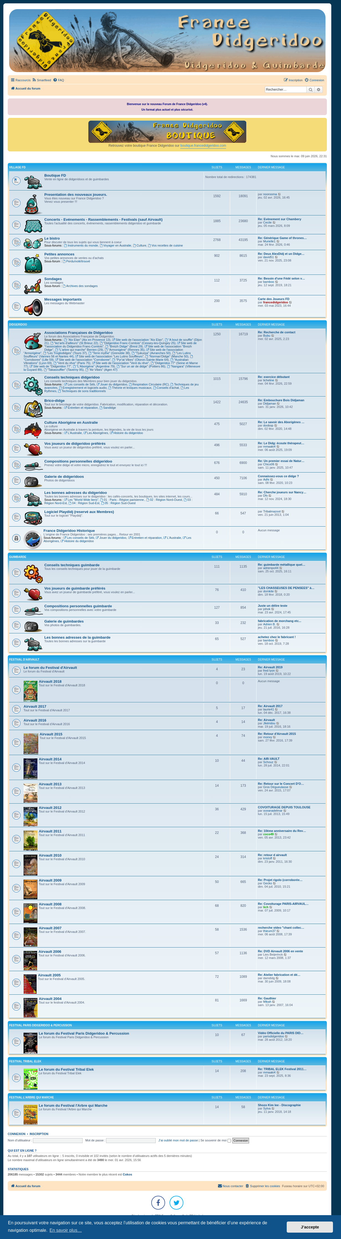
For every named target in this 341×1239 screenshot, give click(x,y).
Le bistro (52, 238)
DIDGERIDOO (18, 324)
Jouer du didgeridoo (112, 384)
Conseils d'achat (166, 387)
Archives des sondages (80, 286)
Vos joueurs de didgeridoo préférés (75, 443)
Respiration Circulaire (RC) (149, 384)
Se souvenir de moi (216, 1140)
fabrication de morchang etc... (279, 621)
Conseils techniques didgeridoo (72, 377)
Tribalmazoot (272, 511)
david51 (268, 257)
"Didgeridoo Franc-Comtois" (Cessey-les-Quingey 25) (138, 343)
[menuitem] (41, 80)
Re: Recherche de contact (276, 332)
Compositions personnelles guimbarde (78, 606)
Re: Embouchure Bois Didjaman (281, 400)
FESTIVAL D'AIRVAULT (24, 659)
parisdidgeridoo (273, 1036)
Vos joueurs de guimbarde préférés (74, 588)
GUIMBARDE (17, 556)
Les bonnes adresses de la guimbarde (77, 637)
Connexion (16, 1134)
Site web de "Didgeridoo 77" (50, 366)
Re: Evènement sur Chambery (279, 219)
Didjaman (269, 403)
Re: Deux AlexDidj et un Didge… (281, 253)
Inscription (39, 1134)
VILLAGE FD (17, 167)
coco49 (268, 834)
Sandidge (107, 407)
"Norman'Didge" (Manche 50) (166, 356)
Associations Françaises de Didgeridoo (78, 333)
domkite (268, 591)
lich (265, 907)
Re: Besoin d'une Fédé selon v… (281, 278)
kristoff (267, 858)
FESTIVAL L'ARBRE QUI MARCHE (31, 1097)
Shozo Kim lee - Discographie (279, 1105)
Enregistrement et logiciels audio (83, 387)
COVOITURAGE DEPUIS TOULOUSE (284, 807)
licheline (268, 380)
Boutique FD (55, 175)
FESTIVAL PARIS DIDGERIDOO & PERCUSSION (40, 1025)
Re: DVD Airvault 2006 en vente (280, 951)
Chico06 (268, 464)
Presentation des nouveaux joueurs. (75, 194)
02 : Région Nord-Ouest (164, 499)
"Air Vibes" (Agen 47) (101, 369)
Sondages (53, 279)
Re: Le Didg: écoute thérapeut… (281, 443)
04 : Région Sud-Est (83, 503)
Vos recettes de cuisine (165, 245)
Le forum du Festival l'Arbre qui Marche (73, 1105)
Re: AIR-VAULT (269, 758)
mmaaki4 (269, 446)
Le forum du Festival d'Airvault (50, 668)
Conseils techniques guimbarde (71, 565)
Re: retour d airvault (272, 855)
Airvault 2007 (50, 928)
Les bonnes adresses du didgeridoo (75, 493)
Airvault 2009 (50, 880)
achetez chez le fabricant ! (277, 637)
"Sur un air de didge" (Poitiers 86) (141, 366)
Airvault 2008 (50, 904)
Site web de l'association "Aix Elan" (137, 339)
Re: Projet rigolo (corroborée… (280, 880)
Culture (139, 245)
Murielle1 (269, 241)
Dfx (265, 495)
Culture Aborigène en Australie (71, 422)
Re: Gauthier (267, 998)
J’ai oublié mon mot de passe (178, 1140)
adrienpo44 (270, 568)
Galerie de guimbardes (64, 621)
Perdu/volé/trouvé (76, 261)
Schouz (268, 762)
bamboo (268, 281)
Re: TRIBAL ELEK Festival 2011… (282, 1069)
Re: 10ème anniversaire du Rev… (282, 830)
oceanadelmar (273, 810)
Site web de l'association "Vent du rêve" (120, 363)
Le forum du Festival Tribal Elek (66, 1069)
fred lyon (269, 670)
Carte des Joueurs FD (273, 299)
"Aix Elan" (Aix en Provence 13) (87, 339)
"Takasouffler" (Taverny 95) (64, 369)
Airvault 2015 (51, 734)
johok (266, 609)
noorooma (270, 194)
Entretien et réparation (81, 407)
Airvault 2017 (35, 706)
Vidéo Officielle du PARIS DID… (281, 1033)
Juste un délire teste (272, 605)
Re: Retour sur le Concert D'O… (281, 783)
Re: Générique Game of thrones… (282, 238)
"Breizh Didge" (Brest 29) (124, 346)
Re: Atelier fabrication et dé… (279, 974)
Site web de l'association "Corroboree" (83, 359)
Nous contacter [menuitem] (230, 1186)
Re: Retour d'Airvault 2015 (277, 733)
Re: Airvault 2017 (270, 706)
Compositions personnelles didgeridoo (78, 461)
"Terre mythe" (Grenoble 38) (109, 353)
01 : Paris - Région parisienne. (122, 499)
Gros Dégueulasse (275, 787)
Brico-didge (54, 400)
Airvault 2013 (50, 784)
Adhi (266, 479)
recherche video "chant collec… (281, 927)
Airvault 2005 (49, 975)
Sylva (267, 1108)
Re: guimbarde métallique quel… (281, 564)
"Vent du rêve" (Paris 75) (71, 363)
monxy (267, 737)
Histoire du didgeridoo (126, 433)
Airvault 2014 (50, 759)
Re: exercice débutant (273, 377)
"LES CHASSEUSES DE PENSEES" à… (286, 588)
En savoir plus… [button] (66, 1230)
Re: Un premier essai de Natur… (281, 461)
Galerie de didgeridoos (64, 476)
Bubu (266, 335)
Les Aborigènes (96, 433)
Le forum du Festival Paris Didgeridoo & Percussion (84, 1033)
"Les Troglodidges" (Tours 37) (65, 353)
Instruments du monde (81, 245)
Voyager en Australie (115, 245)
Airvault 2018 (50, 681)
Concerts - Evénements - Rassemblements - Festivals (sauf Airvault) (103, 219)
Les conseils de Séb (79, 384)
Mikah (267, 1001)
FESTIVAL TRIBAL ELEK (25, 1061)
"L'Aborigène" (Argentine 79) (94, 366)
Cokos (127, 1174)
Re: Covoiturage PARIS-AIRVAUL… (283, 903)
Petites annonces (59, 254)
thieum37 (269, 931)
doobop (268, 425)
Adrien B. (269, 624)
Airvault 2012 (50, 808)
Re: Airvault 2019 (270, 667)
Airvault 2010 (50, 855)
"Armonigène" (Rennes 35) (125, 349)
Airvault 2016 (35, 720)
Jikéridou (269, 723)
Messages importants (63, 299)
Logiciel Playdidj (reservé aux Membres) (79, 512)
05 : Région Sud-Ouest (118, 503)
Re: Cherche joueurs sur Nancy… (282, 492)
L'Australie (73, 433)
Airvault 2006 (50, 951)
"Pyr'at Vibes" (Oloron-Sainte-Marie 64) (140, 359)
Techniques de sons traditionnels (82, 391)
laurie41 (268, 709)
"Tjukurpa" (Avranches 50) (151, 353)
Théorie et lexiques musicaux (129, 387)
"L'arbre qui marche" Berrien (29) (79, 349)
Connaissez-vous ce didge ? (278, 476)
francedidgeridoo (275, 302)
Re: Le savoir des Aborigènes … (281, 422)
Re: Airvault (266, 720)
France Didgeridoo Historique (69, 531)
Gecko (267, 883)
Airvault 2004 (50, 999)
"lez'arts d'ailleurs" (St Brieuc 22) (74, 343)
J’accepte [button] (310, 1227)
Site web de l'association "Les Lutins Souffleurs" (109, 356)
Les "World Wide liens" (81, 499)
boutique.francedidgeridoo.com (203, 146)
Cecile (267, 222)
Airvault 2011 (50, 831)
